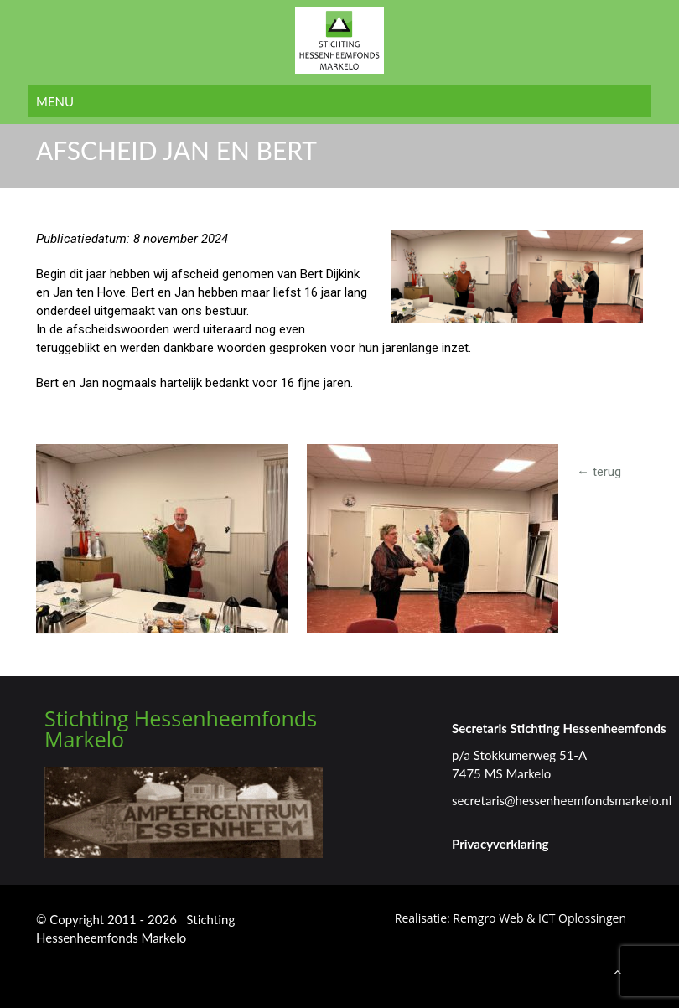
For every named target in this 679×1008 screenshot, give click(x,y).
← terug (599, 471)
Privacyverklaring (500, 843)
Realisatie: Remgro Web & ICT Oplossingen (510, 918)
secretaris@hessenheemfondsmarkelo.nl (561, 800)
